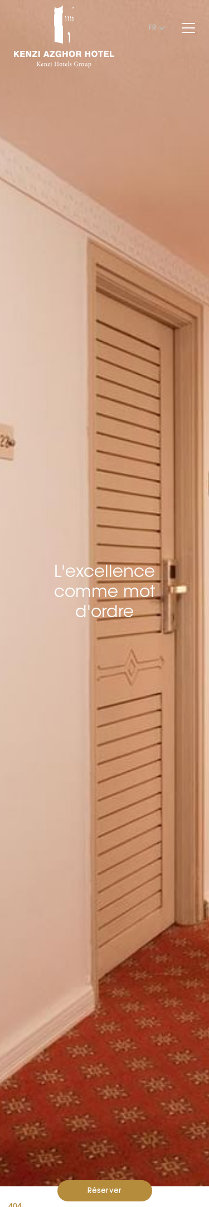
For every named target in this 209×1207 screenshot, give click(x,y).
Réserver (104, 1190)
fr (153, 27)
